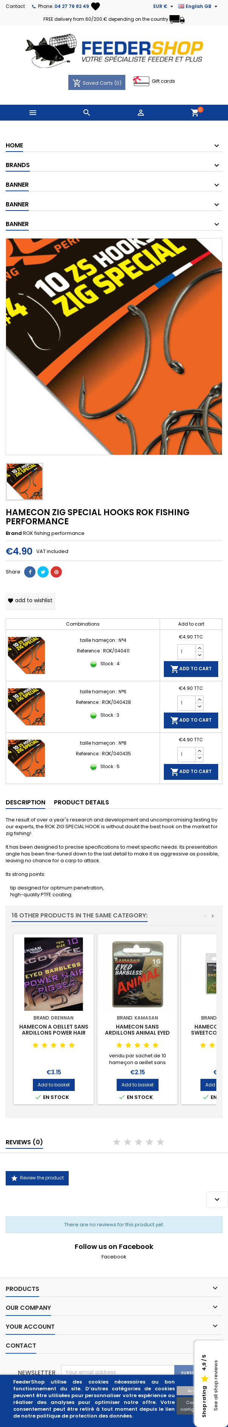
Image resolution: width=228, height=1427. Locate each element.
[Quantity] (186, 651)
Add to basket (54, 1084)
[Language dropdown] (198, 6)
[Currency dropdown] (164, 6)
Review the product (37, 1178)
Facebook (114, 1256)
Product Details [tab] (81, 802)
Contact (15, 6)
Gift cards (163, 81)
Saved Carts (93, 83)
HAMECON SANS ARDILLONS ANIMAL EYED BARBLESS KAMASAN (137, 1033)
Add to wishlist (30, 600)
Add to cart (191, 669)
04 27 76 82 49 (71, 6)
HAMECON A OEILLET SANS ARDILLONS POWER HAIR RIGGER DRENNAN (53, 1033)
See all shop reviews (215, 1385)
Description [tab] (25, 802)
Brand (14, 533)
